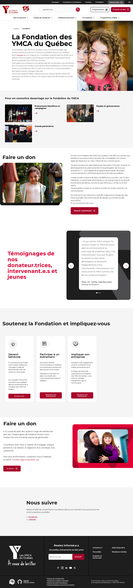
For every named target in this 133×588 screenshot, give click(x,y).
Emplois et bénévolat (97, 557)
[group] (19, 369)
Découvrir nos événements (50, 395)
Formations (88, 18)
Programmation (99, 10)
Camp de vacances (43, 18)
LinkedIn (32, 520)
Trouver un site (121, 10)
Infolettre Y (98, 548)
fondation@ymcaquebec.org (25, 460)
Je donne (12, 469)
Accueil (16, 28)
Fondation (100, 2)
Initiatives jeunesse (67, 18)
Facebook (32, 517)
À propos (55, 2)
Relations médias (119, 552)
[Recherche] (59, 9)
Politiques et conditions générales (57, 580)
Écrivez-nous (19, 396)
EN (129, 2)
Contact (88, 2)
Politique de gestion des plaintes (57, 583)
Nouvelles (97, 552)
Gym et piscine (21, 18)
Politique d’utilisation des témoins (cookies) (60, 585)
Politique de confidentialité (55, 578)
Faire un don (116, 2)
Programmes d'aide (110, 18)
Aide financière (118, 548)
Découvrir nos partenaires (82, 395)
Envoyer (78, 557)
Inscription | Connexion (72, 2)
